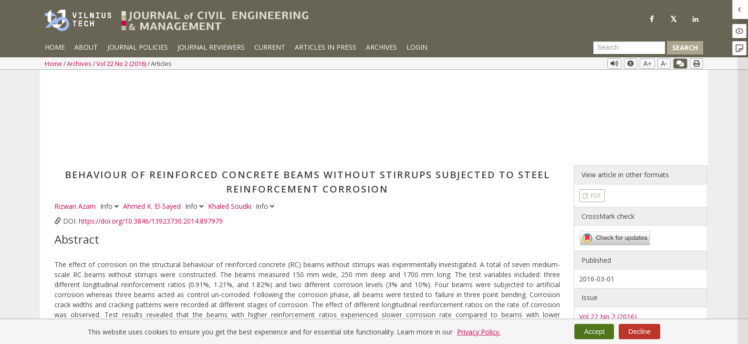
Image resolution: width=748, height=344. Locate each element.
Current (269, 47)
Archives (381, 47)
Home (55, 47)
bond (154, 270)
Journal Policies (137, 47)
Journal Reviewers (211, 47)
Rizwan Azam (76, 119)
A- (664, 63)
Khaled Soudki (230, 119)
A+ (647, 63)
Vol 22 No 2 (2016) (121, 63)
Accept (594, 331)
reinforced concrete (196, 270)
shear (133, 270)
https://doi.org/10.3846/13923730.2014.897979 (151, 134)
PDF (595, 109)
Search (685, 47)
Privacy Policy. (478, 331)
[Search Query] (629, 48)
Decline (639, 331)
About (86, 47)
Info (110, 119)
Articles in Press (325, 47)
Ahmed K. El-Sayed (153, 119)
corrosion (106, 270)
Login (416, 47)
